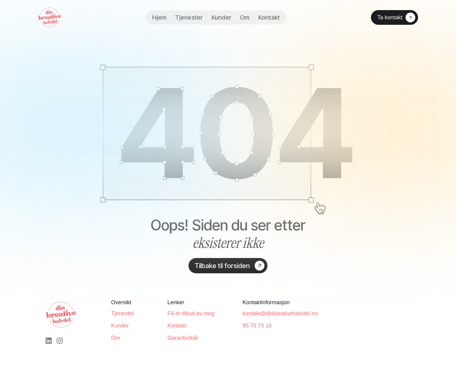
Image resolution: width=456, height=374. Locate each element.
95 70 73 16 (256, 326)
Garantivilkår (182, 338)
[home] (49, 17)
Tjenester (189, 17)
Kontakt (269, 17)
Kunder (221, 17)
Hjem (159, 17)
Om (245, 17)
